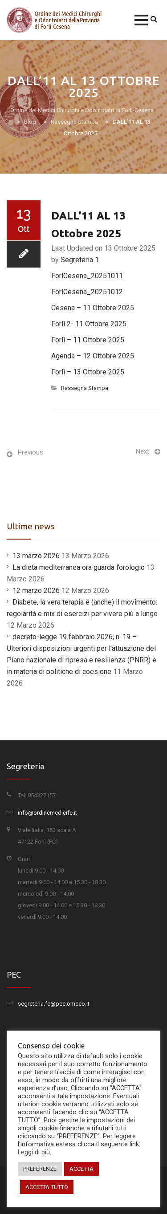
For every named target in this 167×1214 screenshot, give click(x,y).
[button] (141, 20)
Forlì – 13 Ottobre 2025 (87, 372)
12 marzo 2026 (36, 590)
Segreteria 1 (80, 260)
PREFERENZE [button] (40, 1168)
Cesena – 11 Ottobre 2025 (92, 308)
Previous (30, 452)
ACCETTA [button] (81, 1168)
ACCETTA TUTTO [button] (46, 1187)
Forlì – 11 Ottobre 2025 (87, 340)
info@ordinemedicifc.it (47, 812)
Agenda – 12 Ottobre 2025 (92, 356)
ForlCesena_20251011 (87, 276)
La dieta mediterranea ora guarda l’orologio (78, 567)
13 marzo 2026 (36, 556)
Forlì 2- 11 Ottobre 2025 (88, 324)
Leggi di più (34, 1152)
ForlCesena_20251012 (87, 292)
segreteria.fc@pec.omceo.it (54, 1003)
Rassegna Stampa (84, 388)
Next (142, 451)
